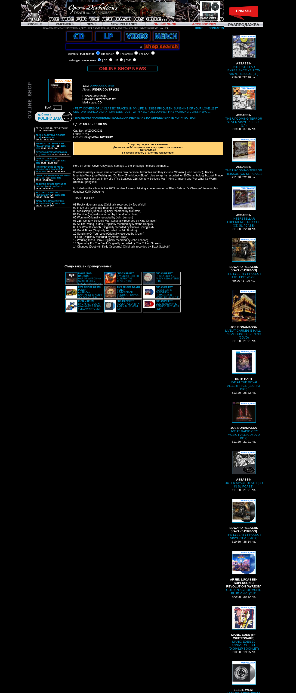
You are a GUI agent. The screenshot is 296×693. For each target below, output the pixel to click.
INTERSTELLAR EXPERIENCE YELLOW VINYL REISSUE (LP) (244, 55)
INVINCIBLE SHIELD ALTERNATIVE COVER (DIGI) (128, 277)
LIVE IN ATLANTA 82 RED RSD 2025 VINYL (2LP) (167, 305)
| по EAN (144, 53)
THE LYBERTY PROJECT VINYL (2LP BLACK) (243, 519)
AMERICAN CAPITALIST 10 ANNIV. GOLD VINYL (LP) (90, 292)
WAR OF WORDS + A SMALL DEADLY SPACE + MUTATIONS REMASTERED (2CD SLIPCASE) (83, 279)
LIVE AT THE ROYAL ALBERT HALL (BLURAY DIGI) (243, 370)
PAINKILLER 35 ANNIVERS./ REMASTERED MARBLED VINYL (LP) (167, 292)
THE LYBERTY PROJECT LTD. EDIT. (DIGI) (243, 258)
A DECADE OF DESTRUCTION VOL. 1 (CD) (128, 292)
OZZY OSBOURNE (102, 86)
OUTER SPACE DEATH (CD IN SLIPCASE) (244, 469)
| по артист (107, 53)
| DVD (127, 60)
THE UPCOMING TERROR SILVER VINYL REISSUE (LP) (243, 106)
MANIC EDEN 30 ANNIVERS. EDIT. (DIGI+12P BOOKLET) (244, 628)
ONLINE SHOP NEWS (122, 68)
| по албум (126, 53)
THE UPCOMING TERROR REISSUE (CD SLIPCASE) (243, 157)
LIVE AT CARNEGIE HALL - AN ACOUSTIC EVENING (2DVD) (243, 314)
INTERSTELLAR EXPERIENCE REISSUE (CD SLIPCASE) (243, 206)
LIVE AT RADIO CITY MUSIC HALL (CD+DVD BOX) (244, 421)
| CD (104, 60)
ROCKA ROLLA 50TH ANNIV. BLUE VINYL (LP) (128, 305)
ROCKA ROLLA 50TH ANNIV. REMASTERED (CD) (168, 277)
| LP (116, 60)
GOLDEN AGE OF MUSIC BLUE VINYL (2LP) (243, 573)
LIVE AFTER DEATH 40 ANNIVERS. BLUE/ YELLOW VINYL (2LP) (89, 305)
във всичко (87, 53)
